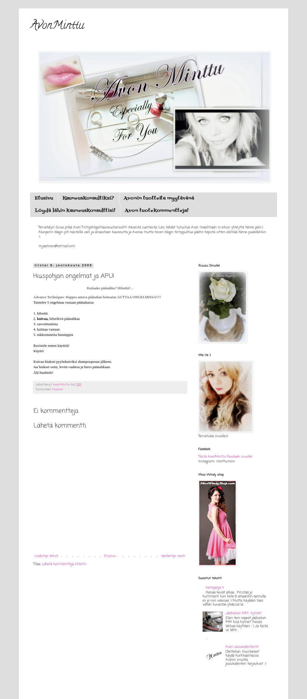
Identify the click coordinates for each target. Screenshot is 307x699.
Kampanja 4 (215, 587)
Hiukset (57, 389)
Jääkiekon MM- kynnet (243, 613)
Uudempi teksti (46, 556)
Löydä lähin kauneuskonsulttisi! (75, 210)
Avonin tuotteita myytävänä (159, 198)
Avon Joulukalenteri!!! (242, 647)
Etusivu (44, 198)
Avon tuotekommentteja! (157, 210)
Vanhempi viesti (173, 556)
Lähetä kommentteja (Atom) (64, 564)
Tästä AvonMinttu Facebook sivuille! (225, 456)
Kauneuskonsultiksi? (88, 198)
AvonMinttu (57, 26)
